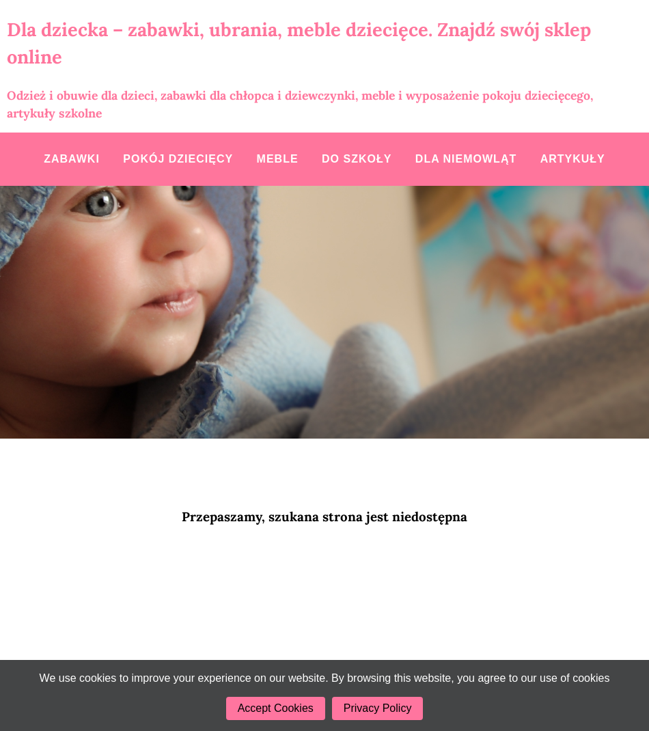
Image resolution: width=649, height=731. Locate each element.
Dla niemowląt (465, 159)
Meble (278, 159)
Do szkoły (356, 159)
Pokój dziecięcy (178, 159)
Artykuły (572, 159)
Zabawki (72, 159)
